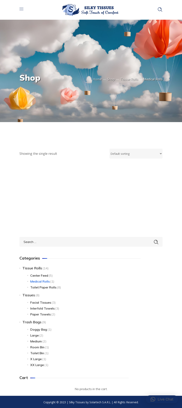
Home (97, 79)
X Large (36, 358)
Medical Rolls (40, 281)
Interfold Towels (42, 308)
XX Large (37, 364)
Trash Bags (31, 321)
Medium (36, 340)
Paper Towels (40, 313)
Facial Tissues (40, 302)
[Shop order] (136, 154)
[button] (162, 399)
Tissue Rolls (129, 79)
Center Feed (39, 275)
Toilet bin (37, 352)
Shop (111, 79)
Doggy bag (38, 329)
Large (34, 335)
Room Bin (37, 346)
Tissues (28, 294)
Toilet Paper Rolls (43, 286)
